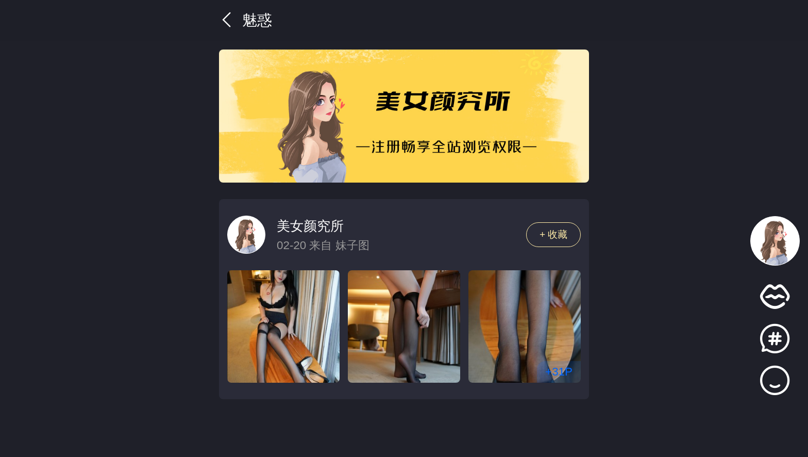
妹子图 (352, 245)
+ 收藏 (554, 234)
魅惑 (245, 20)
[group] (404, 116)
